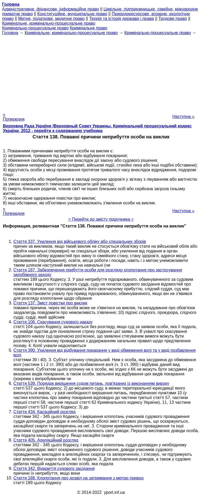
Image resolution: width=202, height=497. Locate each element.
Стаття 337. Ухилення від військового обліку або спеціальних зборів (79, 241)
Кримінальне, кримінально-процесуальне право (48, 23)
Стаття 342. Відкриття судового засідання (54, 468)
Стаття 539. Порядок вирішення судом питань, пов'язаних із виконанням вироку (91, 383)
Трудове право (172, 18)
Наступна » (183, 116)
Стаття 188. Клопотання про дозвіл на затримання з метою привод (78, 478)
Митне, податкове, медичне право (51, 18)
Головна (10, 32)
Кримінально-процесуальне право (35, 28)
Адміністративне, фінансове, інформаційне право (50, 9)
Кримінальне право (88, 28)
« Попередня (13, 116)
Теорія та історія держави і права (121, 18)
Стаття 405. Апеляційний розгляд (45, 440)
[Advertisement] (101, 72)
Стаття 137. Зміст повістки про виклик (50, 303)
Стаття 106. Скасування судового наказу (53, 322)
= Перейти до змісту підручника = (101, 219)
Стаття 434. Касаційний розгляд (44, 412)
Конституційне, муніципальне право (72, 14)
